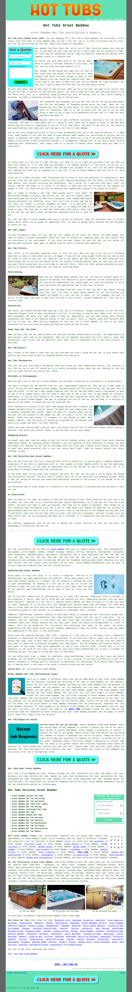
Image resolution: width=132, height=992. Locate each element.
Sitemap (9, 972)
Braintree (88, 920)
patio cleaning (47, 852)
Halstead (76, 920)
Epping (80, 939)
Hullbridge (117, 928)
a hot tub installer (34, 841)
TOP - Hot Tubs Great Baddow (22, 954)
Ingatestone (26, 923)
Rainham (65, 926)
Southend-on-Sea (115, 931)
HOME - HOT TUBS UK (66, 964)
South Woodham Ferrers (94, 923)
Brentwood (71, 937)
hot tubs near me (62, 746)
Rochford (43, 934)
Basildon (12, 937)
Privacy (122, 972)
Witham (74, 931)
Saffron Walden (16, 934)
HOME (88, 19)
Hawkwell (38, 923)
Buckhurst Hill (62, 920)
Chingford (31, 934)
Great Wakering (115, 920)
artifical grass (33, 844)
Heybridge (109, 934)
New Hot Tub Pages (20, 972)
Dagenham (74, 923)
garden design (45, 847)
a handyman (74, 849)
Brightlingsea (75, 945)
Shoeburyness (36, 939)
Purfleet (48, 937)
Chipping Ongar (33, 931)
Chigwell (25, 942)
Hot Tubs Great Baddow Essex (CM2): (26, 38)
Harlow (70, 939)
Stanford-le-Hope (92, 934)
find (16, 773)
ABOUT (101, 19)
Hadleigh (59, 937)
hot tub (76, 38)
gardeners (99, 841)
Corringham (13, 928)
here (53, 784)
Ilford (119, 934)
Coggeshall (105, 937)
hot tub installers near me (55, 749)
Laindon (47, 931)
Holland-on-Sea (15, 931)
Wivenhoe (76, 926)
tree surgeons (42, 849)
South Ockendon (102, 942)
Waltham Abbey (39, 942)
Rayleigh (12, 923)
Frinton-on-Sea (115, 926)
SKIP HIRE (83, 852)
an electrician (81, 855)
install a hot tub (21, 752)
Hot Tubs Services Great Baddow (32, 790)
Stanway (26, 928)
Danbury (23, 937)
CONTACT (109, 19)
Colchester (87, 928)
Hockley (64, 928)
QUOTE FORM (74, 709)
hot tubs (37, 135)
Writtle (23, 939)
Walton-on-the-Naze (88, 937)
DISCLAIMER (119, 19)
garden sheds (79, 847)
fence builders (116, 855)
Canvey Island (35, 926)
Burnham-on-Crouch (39, 945)
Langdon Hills (85, 942)
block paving (71, 844)
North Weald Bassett (94, 926)
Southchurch (56, 945)
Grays (114, 942)
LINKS (95, 19)
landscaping (47, 855)
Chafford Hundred (17, 926)
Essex (39, 920)
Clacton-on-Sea (61, 931)
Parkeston (118, 937)
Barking (91, 939)
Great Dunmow (86, 931)
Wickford (23, 945)
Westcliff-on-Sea (55, 939)
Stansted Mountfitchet (45, 928)
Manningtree (61, 923)
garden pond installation (39, 858)
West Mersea (102, 928)
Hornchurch (117, 939)
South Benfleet (73, 934)
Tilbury (62, 942)
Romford (12, 939)
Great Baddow (57, 549)
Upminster (100, 920)
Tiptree (75, 928)
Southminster (52, 926)
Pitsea (72, 942)
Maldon (49, 923)
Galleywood (13, 942)
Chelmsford (56, 934)
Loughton (100, 931)
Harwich (52, 942)
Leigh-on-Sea (35, 937)
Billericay (103, 939)
